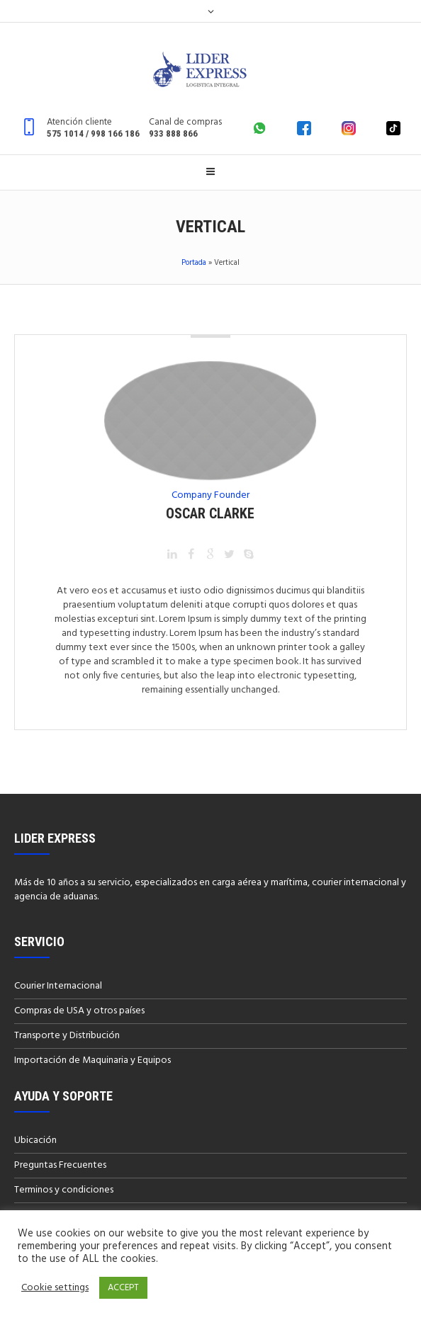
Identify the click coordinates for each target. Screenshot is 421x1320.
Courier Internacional (58, 986)
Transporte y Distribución (67, 1036)
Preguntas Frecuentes (60, 1165)
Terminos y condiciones (63, 1190)
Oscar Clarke (210, 513)
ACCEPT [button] (123, 1287)
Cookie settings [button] (55, 1288)
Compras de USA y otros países (79, 1011)
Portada (193, 262)
